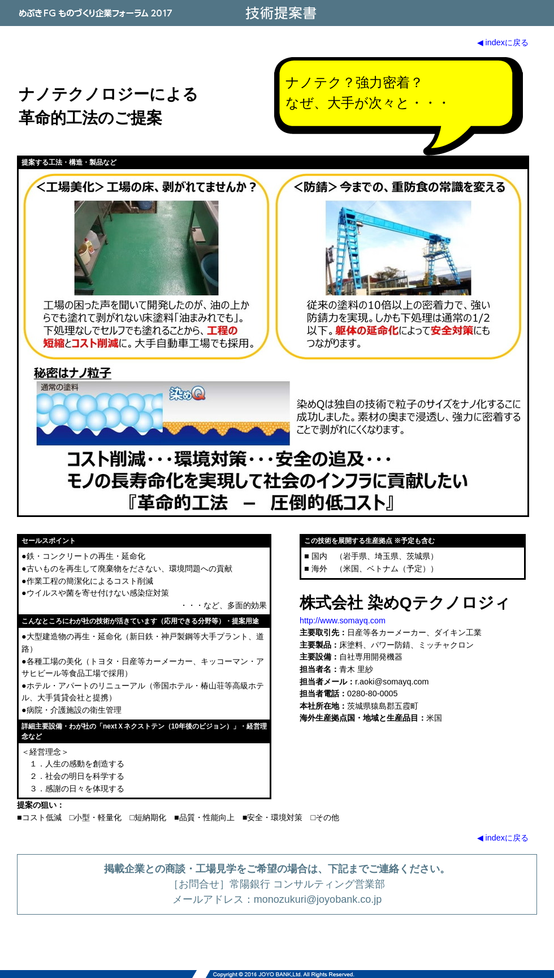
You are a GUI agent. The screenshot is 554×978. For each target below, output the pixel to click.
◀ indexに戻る (503, 42)
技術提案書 (279, 13)
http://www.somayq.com (343, 620)
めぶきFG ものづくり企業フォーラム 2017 (96, 13)
